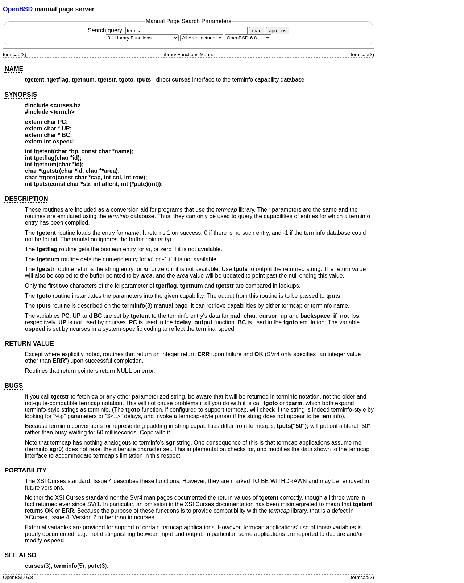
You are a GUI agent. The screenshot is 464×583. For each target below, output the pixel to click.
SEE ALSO (20, 555)
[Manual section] (142, 37)
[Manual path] (248, 37)
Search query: (168, 30)
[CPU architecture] (201, 37)
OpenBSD (18, 9)
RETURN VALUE (29, 343)
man (256, 30)
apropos (277, 30)
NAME (13, 68)
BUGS (13, 385)
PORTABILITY (25, 470)
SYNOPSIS (20, 94)
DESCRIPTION (26, 198)
